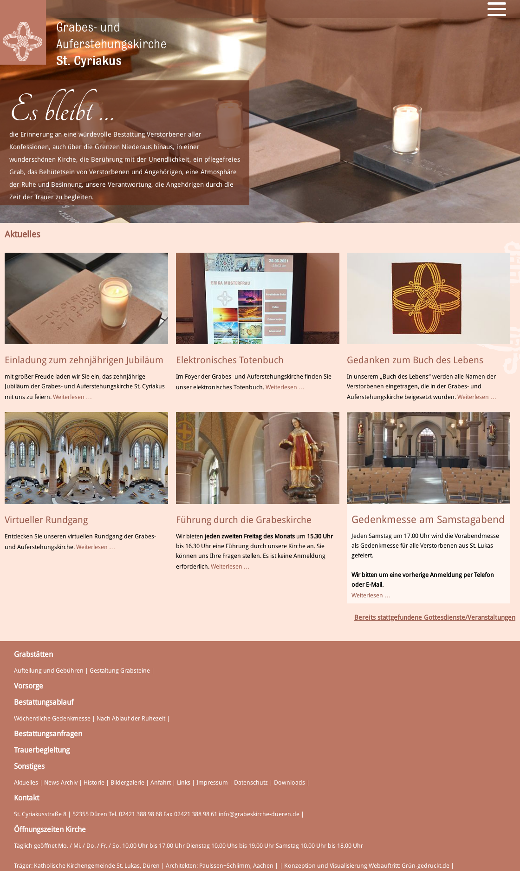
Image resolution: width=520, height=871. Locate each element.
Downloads (289, 782)
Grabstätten (33, 654)
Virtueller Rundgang (46, 519)
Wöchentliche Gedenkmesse (52, 718)
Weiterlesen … (72, 396)
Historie (94, 782)
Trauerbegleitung (42, 750)
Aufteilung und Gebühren (49, 670)
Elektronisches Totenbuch (230, 360)
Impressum (212, 782)
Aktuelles (26, 782)
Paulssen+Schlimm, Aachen (236, 865)
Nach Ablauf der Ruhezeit (131, 718)
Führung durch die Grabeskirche (244, 519)
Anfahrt (160, 782)
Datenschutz (251, 782)
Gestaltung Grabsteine (120, 670)
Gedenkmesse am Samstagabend (428, 519)
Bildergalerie (127, 782)
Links (183, 782)
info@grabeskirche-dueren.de (259, 814)
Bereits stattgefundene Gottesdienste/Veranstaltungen (434, 617)
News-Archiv (61, 782)
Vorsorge (28, 685)
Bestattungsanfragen (48, 733)
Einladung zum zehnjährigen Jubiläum (84, 360)
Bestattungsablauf (43, 702)
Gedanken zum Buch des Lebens (415, 360)
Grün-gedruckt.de (425, 865)
